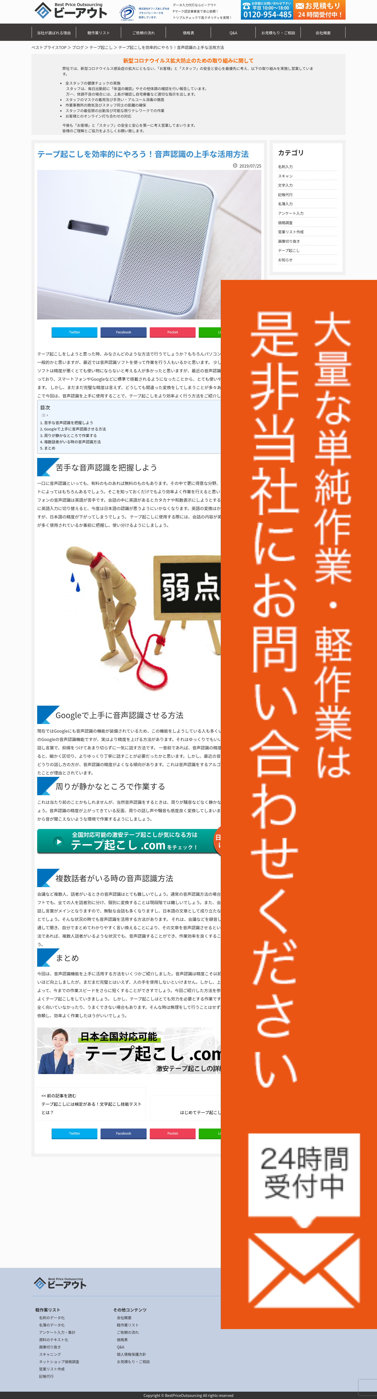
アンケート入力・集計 (57, 1332)
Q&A (233, 32)
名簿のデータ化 (52, 1325)
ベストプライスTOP (48, 47)
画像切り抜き (289, 241)
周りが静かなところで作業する (70, 435)
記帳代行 (285, 194)
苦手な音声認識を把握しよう (68, 422)
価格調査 (285, 222)
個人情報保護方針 (131, 1354)
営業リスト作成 (291, 231)
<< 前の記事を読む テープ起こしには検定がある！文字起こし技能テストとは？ (91, 1103)
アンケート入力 (290, 213)
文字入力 (285, 185)
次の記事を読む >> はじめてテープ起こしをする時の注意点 (217, 1108)
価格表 (188, 32)
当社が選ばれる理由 (54, 32)
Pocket (172, 331)
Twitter (74, 331)
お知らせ (285, 259)
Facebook (123, 331)
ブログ (78, 47)
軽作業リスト (98, 32)
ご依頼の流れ (143, 32)
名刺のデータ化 (52, 1317)
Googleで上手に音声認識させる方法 (75, 429)
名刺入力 (285, 166)
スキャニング (50, 1354)
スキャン (285, 176)
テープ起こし (101, 47)
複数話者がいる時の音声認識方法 (72, 441)
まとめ (49, 448)
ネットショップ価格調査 (59, 1361)
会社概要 (323, 32)
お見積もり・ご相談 (278, 32)
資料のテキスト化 (53, 1339)
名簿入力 (285, 203)
